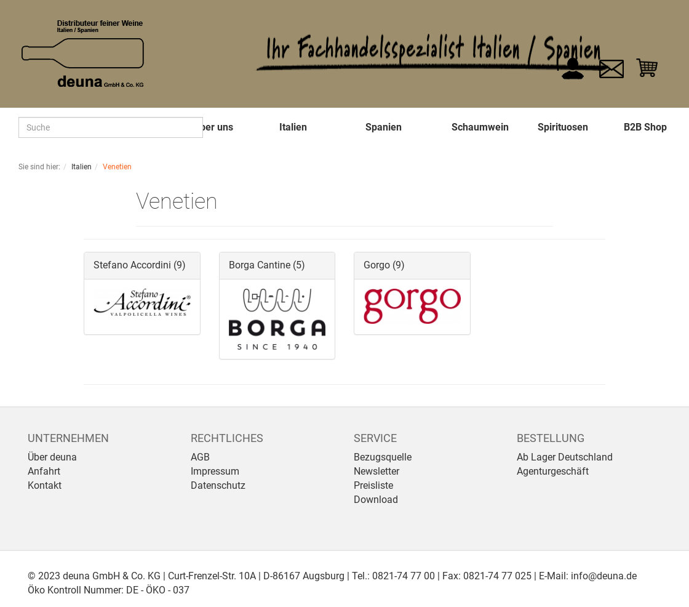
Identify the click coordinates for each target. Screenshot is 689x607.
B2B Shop (645, 127)
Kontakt (45, 485)
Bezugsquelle (383, 457)
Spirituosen (563, 127)
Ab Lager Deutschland (565, 457)
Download (376, 499)
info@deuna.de (604, 576)
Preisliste (373, 485)
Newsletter (376, 471)
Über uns (213, 127)
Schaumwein (480, 127)
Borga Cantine (259, 265)
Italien (293, 127)
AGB (200, 457)
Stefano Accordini (132, 265)
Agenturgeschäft (553, 471)
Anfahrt (44, 471)
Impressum (215, 471)
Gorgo (377, 265)
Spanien (383, 127)
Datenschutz (218, 485)
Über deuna (52, 457)
